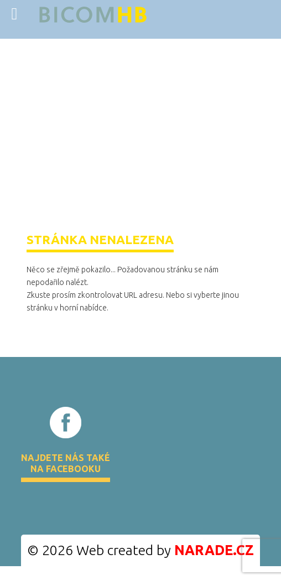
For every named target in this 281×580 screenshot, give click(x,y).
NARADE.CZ (214, 550)
